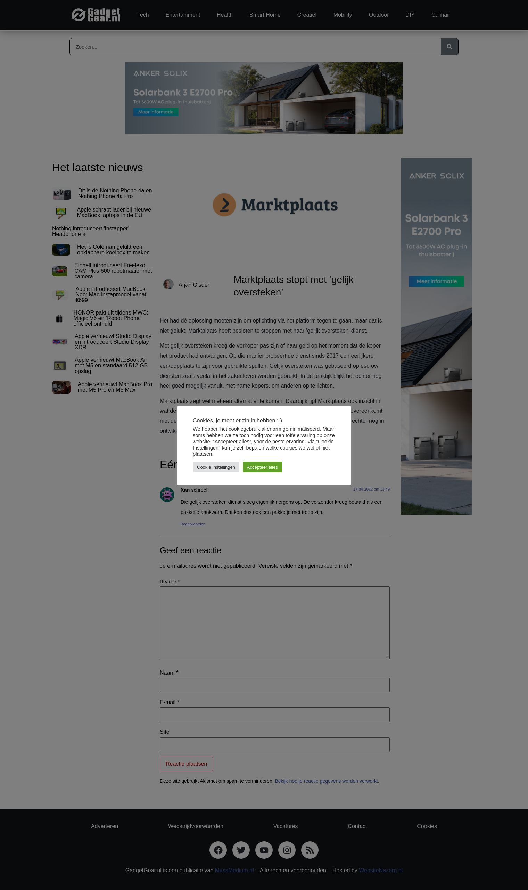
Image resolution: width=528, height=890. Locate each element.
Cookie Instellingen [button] (216, 467)
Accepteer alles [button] (262, 467)
